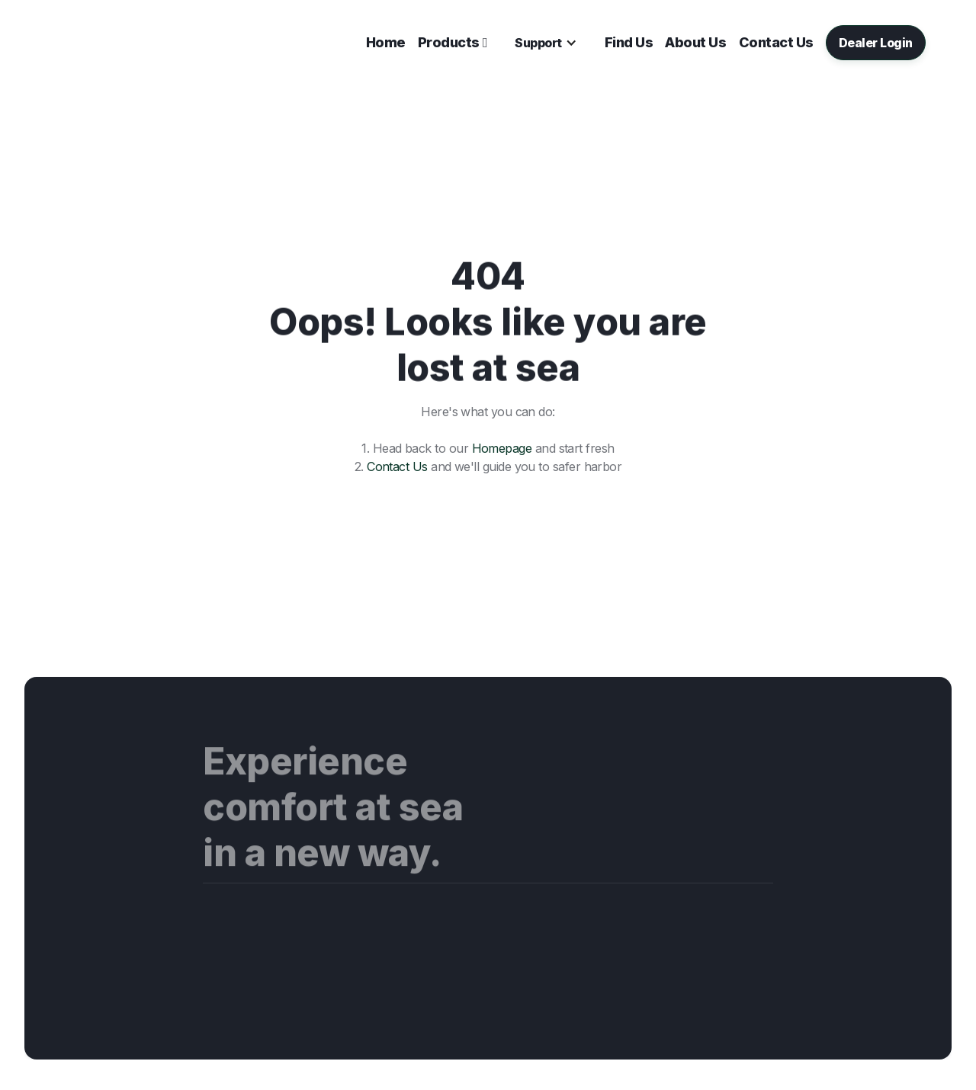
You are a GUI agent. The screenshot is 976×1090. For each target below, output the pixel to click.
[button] (452, 43)
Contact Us (397, 466)
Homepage (502, 448)
